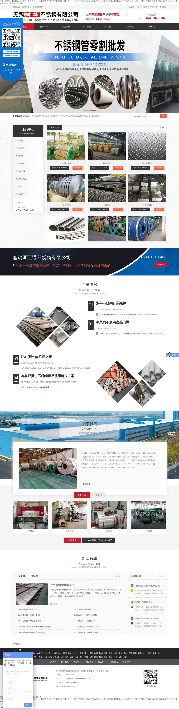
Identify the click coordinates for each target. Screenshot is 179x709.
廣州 (110, 653)
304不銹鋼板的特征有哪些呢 (29, 621)
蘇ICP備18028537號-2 (65, 686)
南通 (81, 653)
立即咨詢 (160, 264)
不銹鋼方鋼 (147, 205)
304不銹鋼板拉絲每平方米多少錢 (31, 632)
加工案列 (108, 26)
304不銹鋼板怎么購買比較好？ (86, 609)
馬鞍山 (56, 657)
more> (162, 127)
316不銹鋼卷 (66, 163)
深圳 (120, 653)
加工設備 (87, 26)
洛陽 (154, 653)
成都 (71, 657)
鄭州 (149, 653)
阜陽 (40, 657)
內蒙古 (39, 653)
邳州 (125, 657)
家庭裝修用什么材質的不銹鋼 (85, 615)
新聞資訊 (129, 26)
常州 (91, 653)
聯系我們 (151, 26)
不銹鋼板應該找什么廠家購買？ (147, 620)
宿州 (35, 657)
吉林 (91, 657)
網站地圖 (163, 7)
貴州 (50, 653)
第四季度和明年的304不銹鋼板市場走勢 (34, 627)
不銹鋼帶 (86, 116)
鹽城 (70, 653)
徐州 (96, 653)
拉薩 (101, 657)
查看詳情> (54, 604)
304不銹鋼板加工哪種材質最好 (86, 632)
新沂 (120, 657)
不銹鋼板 (27, 116)
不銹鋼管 (45, 116)
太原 (96, 657)
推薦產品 (55, 127)
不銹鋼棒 (106, 205)
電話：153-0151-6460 (59, 168)
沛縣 (115, 657)
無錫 (101, 653)
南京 (60, 653)
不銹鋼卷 (106, 163)
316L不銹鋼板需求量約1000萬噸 (86, 627)
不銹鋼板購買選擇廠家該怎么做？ (147, 587)
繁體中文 (154, 7)
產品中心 (66, 26)
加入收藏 (131, 7)
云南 (45, 653)
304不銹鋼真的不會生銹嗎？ (85, 621)
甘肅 (55, 653)
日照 (130, 653)
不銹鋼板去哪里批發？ (143, 604)
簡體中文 (146, 7)
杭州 (145, 653)
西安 (81, 657)
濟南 (125, 653)
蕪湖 (67, 657)
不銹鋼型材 (55, 116)
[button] (86, 110)
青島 (140, 653)
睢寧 (106, 657)
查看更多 (72, 540)
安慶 (45, 657)
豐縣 (110, 657)
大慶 (86, 657)
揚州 (65, 653)
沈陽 (76, 657)
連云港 (75, 653)
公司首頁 (52, 662)
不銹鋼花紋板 (76, 116)
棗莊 (135, 653)
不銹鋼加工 (96, 116)
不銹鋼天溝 (65, 116)
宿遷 (106, 653)
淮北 (50, 657)
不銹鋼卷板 (36, 116)
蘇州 (86, 653)
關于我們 (44, 26)
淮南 (62, 657)
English (138, 7)
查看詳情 (77, 168)
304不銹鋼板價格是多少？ (62, 585)
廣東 (34, 653)
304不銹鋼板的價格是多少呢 (29, 615)
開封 (159, 653)
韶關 (115, 653)
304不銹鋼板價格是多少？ (28, 609)
